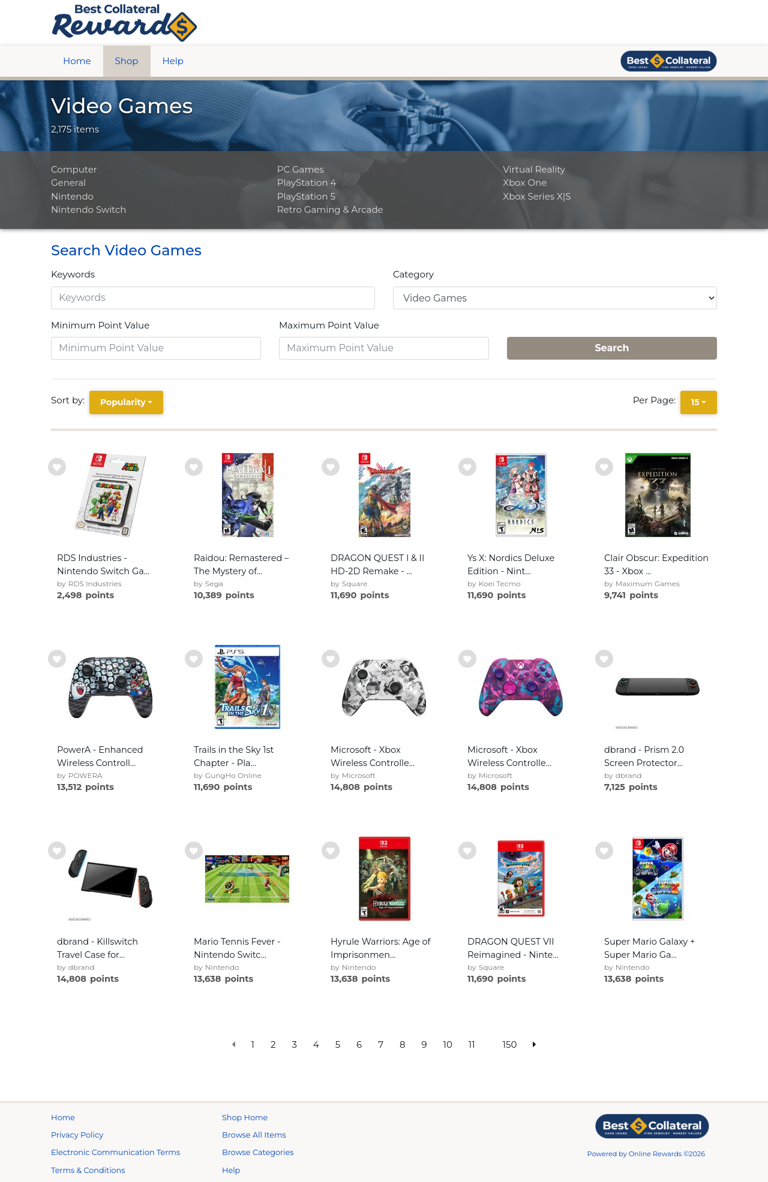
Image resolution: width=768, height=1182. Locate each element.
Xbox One (525, 182)
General (68, 182)
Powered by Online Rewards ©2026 (646, 1154)
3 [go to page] (294, 1044)
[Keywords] (213, 298)
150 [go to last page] (510, 1044)
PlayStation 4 (307, 182)
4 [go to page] (316, 1044)
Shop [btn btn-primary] (127, 61)
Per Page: (656, 400)
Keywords (73, 274)
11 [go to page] (472, 1044)
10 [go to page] (447, 1044)
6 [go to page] (359, 1044)
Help (173, 61)
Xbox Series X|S (537, 196)
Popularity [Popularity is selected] (123, 402)
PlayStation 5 (306, 196)
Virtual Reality (534, 169)
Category (413, 274)
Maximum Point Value (329, 325)
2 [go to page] (273, 1044)
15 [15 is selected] (695, 402)
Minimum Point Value (100, 325)
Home (77, 61)
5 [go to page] (338, 1044)
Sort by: (70, 400)
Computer (74, 169)
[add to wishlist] (57, 467)
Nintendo (72, 196)
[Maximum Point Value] (384, 348)
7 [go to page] (380, 1044)
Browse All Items (254, 1134)
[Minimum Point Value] (156, 348)
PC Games (300, 169)
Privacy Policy (77, 1134)
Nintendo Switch (88, 209)
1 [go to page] (252, 1044)
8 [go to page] (403, 1044)
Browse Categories (257, 1152)
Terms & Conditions (88, 1170)
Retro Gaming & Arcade (330, 209)
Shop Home (245, 1117)
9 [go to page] (424, 1044)
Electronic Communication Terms (115, 1152)
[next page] (535, 1045)
